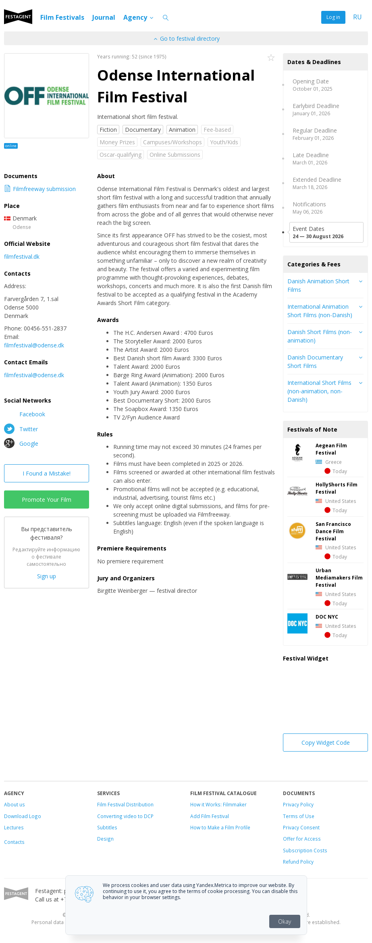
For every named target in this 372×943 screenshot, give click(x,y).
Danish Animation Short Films (318, 285)
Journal (103, 17)
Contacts (14, 842)
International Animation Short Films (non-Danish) (319, 311)
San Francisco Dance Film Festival (333, 531)
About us (14, 804)
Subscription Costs (305, 850)
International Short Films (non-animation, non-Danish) (319, 391)
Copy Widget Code (325, 742)
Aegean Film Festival (331, 449)
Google (21, 443)
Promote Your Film (46, 499)
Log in (333, 17)
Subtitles (107, 827)
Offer (289, 838)
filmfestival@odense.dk (34, 345)
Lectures (14, 827)
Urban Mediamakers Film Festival (339, 577)
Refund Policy (298, 861)
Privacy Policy (298, 804)
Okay (284, 921)
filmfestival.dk (21, 256)
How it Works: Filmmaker (218, 804)
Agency (138, 17)
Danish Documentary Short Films (315, 361)
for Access (308, 838)
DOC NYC (327, 616)
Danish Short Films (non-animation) (319, 336)
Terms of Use (298, 816)
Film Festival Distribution (125, 804)
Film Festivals (62, 17)
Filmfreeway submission (40, 189)
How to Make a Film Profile (220, 827)
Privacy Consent (301, 827)
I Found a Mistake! (47, 473)
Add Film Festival (209, 816)
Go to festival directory (186, 38)
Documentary (143, 129)
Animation (182, 129)
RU (357, 17)
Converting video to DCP (125, 816)
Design (105, 838)
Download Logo (22, 816)
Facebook (24, 414)
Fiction (108, 129)
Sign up (46, 576)
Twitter (21, 429)
